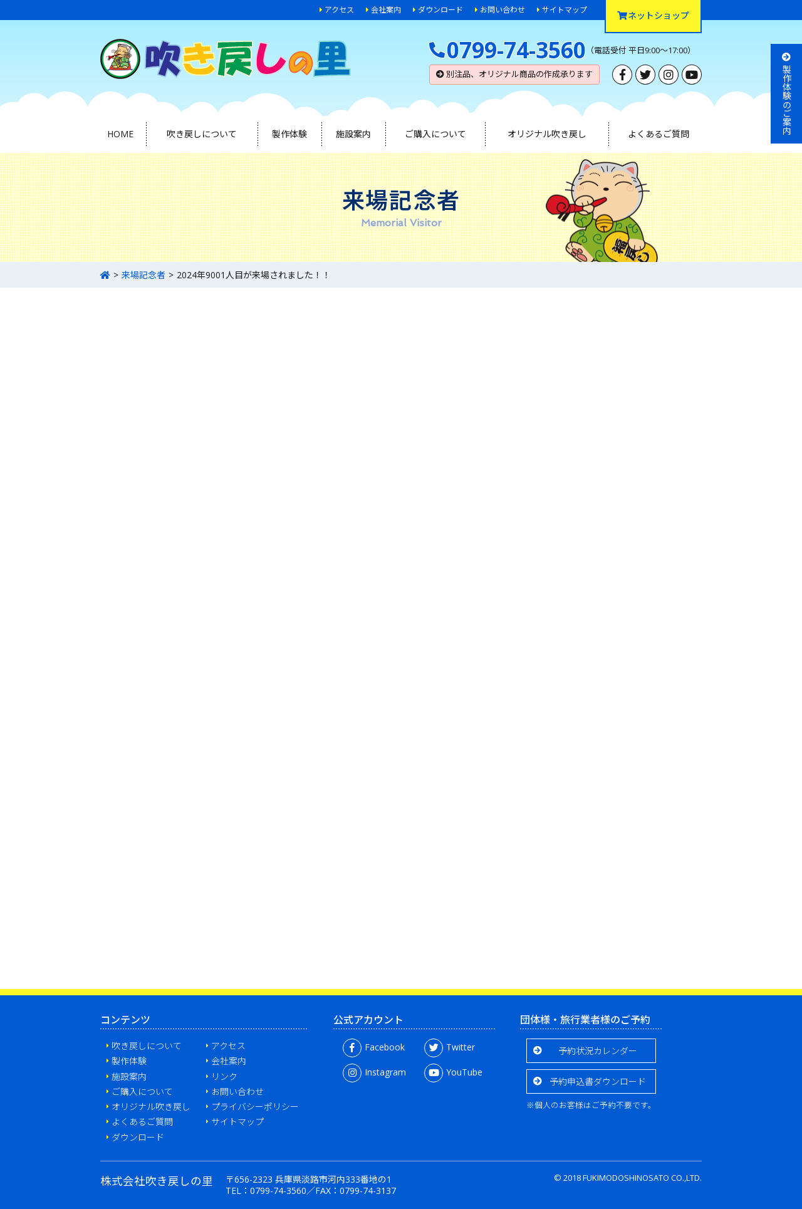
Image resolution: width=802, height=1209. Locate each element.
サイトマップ (564, 9)
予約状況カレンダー (597, 1051)
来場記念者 (143, 275)
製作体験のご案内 (787, 94)
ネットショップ (653, 15)
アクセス (339, 9)
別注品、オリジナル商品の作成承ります (514, 74)
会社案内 (386, 9)
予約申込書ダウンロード (597, 1081)
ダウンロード (440, 9)
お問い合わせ (502, 9)
